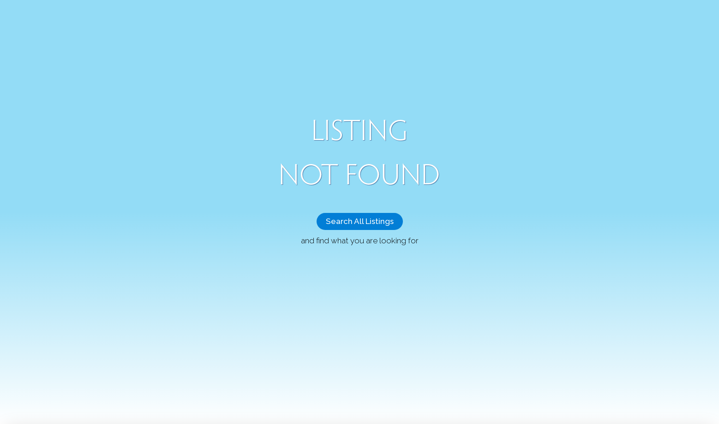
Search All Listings (360, 221)
